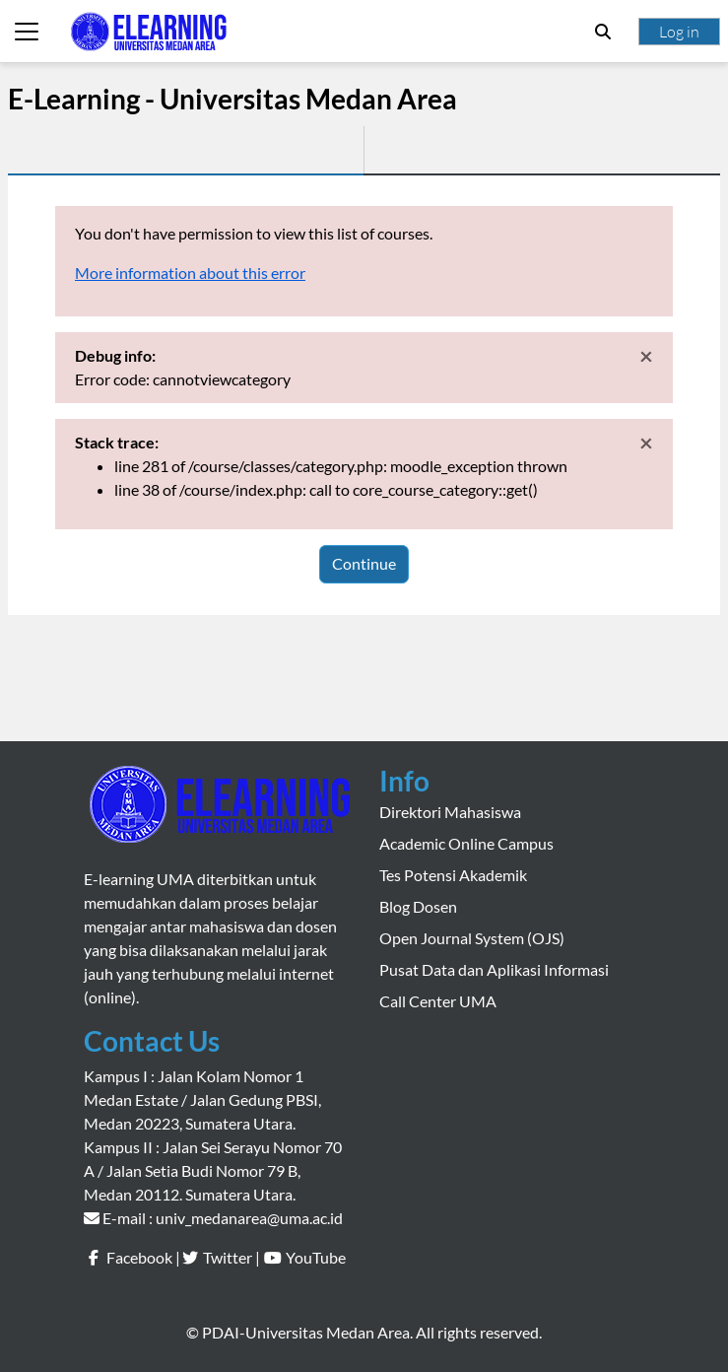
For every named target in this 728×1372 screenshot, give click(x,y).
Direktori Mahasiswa (450, 811)
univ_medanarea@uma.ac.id (249, 1217)
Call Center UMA (437, 1001)
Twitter (227, 1257)
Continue (364, 563)
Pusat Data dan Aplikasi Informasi (494, 969)
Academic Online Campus (466, 843)
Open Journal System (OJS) (471, 937)
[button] (603, 31)
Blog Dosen (418, 906)
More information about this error (190, 272)
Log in (679, 31)
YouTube (316, 1257)
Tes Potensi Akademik (453, 874)
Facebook (139, 1257)
